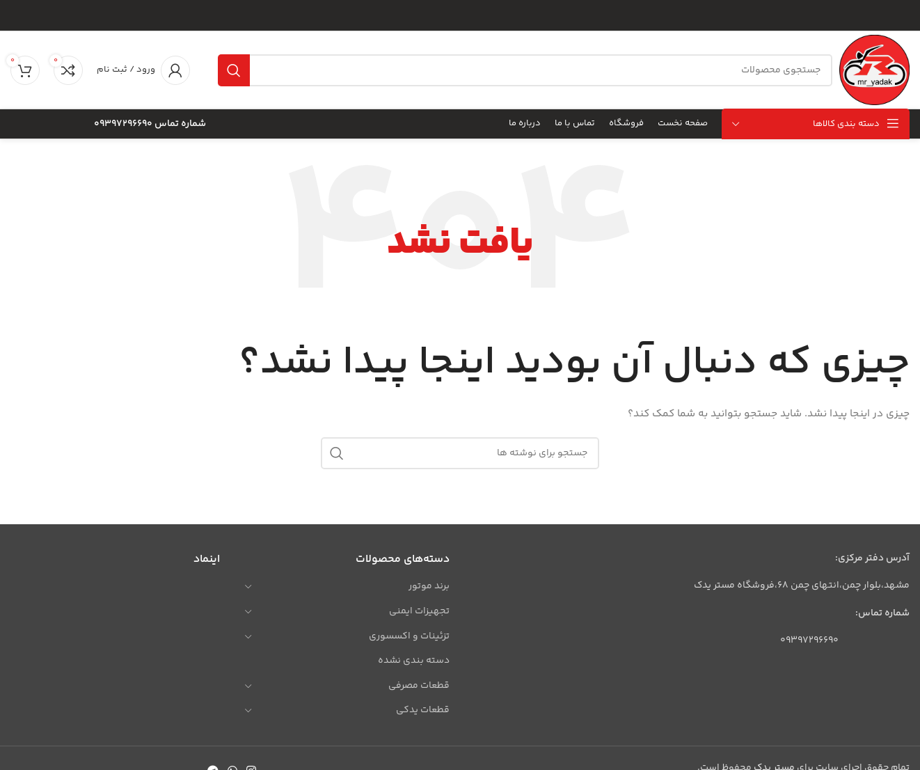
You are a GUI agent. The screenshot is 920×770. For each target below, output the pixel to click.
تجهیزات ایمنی (419, 611)
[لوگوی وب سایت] (874, 70)
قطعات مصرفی (419, 685)
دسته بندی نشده (414, 660)
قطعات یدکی (423, 710)
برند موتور (429, 586)
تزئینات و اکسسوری (409, 636)
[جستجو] (525, 70)
